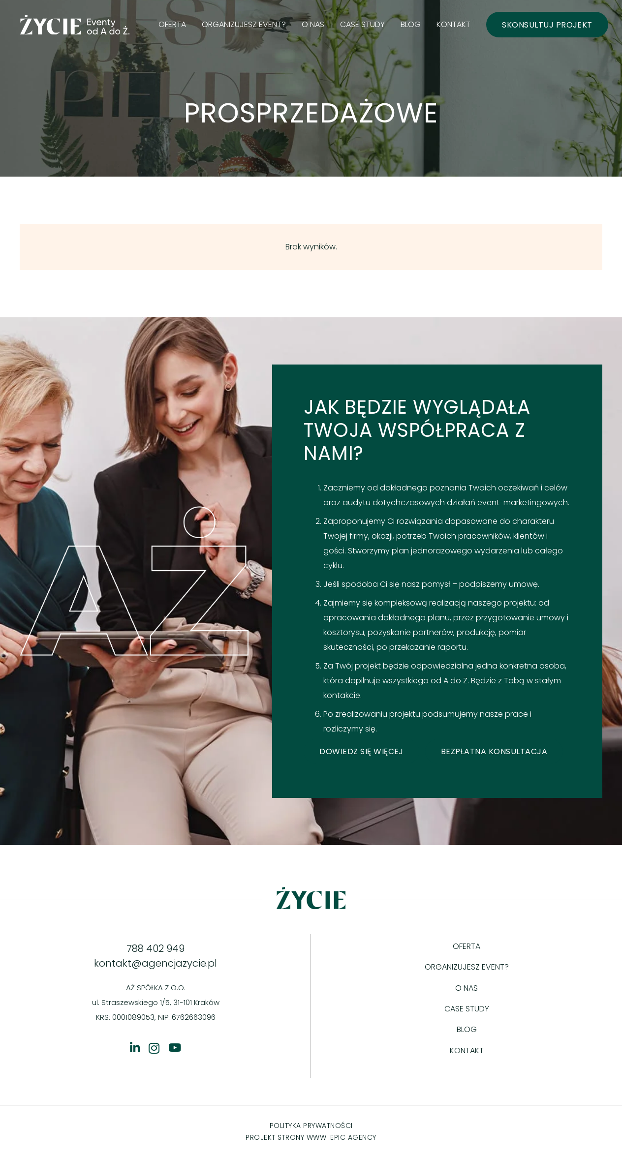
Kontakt (467, 1050)
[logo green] (75, 24)
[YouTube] (174, 1047)
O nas (466, 988)
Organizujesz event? (467, 967)
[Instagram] (154, 1048)
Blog (467, 1029)
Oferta (466, 946)
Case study (466, 1008)
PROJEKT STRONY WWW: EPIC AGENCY (311, 1137)
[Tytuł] (135, 1047)
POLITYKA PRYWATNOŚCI (311, 1125)
